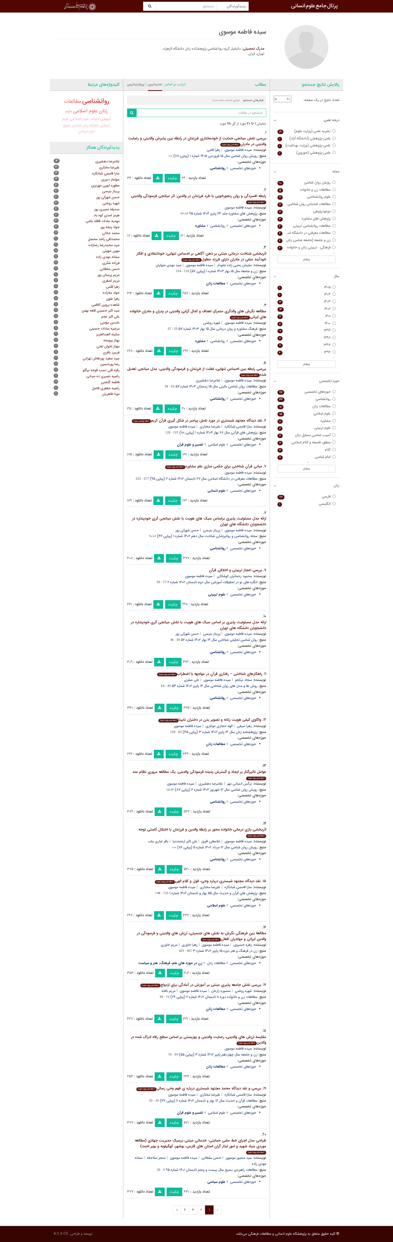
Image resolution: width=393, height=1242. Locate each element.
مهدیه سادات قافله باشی (103, 221)
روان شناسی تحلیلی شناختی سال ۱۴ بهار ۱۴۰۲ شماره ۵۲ (219, 640)
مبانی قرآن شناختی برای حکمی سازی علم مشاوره (213, 466)
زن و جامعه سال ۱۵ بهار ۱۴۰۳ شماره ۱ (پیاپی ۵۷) (223, 271)
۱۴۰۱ (306, 316)
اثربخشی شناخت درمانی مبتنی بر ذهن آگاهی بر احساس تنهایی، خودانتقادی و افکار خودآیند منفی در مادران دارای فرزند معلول (201, 256)
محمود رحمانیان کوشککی (234, 576)
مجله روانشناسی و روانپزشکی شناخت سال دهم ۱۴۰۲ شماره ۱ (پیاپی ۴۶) (207, 536)
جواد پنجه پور (110, 227)
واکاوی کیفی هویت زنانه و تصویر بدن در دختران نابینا (209, 720)
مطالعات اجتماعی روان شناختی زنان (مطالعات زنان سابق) (306, 204)
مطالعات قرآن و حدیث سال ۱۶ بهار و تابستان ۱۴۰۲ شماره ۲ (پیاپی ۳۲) (208, 1100)
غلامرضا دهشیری (208, 380)
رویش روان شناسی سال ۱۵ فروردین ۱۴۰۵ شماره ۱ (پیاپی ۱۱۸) (215, 156)
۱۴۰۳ (306, 301)
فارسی (306, 496)
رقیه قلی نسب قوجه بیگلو (101, 370)
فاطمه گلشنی (110, 382)
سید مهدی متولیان (168, 265)
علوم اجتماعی (79, 119)
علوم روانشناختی (306, 197)
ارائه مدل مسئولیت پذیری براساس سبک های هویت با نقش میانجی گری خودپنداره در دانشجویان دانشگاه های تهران (199, 521)
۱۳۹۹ (306, 330)
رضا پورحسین (110, 364)
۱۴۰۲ (306, 309)
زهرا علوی (113, 298)
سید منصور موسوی (239, 1158)
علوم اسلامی (216, 444)
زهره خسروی (242, 945)
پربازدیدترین (135, 84)
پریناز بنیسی (211, 530)
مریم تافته (168, 991)
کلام (306, 450)
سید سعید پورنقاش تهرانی (101, 358)
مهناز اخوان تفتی (108, 346)
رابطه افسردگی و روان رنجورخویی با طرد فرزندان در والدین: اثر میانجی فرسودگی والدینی (198, 198)
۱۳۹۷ (306, 345)
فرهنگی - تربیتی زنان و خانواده (306, 247)
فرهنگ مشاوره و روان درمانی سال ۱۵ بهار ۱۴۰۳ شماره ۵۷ (217, 329)
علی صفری (191, 680)
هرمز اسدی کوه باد (107, 215)
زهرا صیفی (244, 726)
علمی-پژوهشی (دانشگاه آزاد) (306, 138)
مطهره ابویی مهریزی (105, 185)
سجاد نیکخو (243, 680)
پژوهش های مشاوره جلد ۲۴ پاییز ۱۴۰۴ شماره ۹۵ (223, 213)
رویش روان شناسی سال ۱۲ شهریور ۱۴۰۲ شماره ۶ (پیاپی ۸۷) (216, 789)
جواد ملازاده (111, 292)
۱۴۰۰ (306, 323)
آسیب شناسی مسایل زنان (306, 435)
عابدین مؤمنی (110, 322)
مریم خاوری (169, 945)
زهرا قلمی (213, 150)
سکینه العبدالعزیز (108, 334)
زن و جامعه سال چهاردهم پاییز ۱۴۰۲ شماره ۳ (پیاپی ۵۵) (218, 1054)
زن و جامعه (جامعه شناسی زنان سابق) (306, 240)
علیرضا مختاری (210, 426)
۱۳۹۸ (306, 338)
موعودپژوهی (306, 211)
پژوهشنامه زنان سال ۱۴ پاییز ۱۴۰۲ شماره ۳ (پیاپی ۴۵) (220, 732)
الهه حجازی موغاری (219, 726)
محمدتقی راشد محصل (104, 239)
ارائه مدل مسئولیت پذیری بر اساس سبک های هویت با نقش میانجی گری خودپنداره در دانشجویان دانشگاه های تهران (198, 625)
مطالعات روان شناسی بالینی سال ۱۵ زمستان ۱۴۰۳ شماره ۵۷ (216, 386)
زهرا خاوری (190, 945)
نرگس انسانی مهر (239, 783)
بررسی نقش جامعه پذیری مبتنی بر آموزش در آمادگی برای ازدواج (200, 985)
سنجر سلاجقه (156, 1158)
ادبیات (95, 119)
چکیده (172, 178)
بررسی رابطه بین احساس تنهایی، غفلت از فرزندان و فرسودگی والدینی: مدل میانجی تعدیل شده (196, 372)
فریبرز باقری (111, 352)
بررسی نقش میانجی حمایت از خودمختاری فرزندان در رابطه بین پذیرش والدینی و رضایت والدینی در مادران (197, 141)
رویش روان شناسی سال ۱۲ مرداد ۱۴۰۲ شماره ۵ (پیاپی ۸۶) (217, 847)
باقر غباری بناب (158, 841)
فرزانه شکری (111, 263)
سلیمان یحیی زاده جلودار (234, 265)
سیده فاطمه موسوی (238, 150)
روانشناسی (217, 226)
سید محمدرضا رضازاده (104, 245)
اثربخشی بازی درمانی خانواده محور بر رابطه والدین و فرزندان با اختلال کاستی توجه (202, 832)
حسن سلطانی (211, 1158)
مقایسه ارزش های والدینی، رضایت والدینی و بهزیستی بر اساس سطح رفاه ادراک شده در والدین (198, 1040)
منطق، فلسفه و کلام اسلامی (306, 442)
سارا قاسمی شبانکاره (238, 426)
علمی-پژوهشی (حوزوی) (306, 153)
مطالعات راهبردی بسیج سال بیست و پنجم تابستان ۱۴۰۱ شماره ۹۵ (211, 1170)
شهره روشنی (211, 323)
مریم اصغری (111, 280)
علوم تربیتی (306, 428)
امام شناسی (306, 457)
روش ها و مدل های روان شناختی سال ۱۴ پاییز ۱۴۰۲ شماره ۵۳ (214, 686)
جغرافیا (94, 125)
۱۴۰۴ (306, 294)
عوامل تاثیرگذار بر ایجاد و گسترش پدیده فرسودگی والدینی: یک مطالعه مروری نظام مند (199, 774)
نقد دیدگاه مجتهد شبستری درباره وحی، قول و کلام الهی (207, 881)
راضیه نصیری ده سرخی (103, 376)
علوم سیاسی (86, 131)
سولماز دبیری (110, 179)
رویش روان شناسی (306, 182)
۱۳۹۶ (306, 352)
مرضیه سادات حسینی (104, 328)
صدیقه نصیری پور (107, 209)
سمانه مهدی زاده (108, 257)
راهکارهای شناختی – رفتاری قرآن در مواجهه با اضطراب (209, 674)
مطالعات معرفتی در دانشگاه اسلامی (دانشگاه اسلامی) (306, 233)
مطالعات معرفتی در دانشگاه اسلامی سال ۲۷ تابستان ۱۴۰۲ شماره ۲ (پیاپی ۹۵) (203, 478)
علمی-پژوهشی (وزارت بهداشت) (306, 145)
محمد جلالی (111, 233)
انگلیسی (306, 504)
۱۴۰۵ (306, 287)
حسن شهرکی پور (187, 530)
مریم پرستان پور (108, 275)
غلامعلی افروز (211, 841)
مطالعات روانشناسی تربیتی (306, 226)
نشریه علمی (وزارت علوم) (306, 131)
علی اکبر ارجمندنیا (185, 841)
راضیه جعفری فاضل (106, 388)
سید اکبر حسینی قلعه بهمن (101, 310)
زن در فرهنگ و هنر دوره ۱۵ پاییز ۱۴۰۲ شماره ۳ (225, 951)
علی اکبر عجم (110, 316)
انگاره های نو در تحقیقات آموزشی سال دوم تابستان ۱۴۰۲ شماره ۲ (212, 582)
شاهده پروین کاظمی (105, 304)
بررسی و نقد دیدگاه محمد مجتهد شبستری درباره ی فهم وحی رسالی (198, 1088)
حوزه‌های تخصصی (243, 168)
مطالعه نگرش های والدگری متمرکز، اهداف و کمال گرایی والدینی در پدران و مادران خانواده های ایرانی (198, 314)
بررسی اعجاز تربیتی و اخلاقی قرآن (235, 570)
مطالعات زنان (216, 963)
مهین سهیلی (111, 251)
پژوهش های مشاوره (306, 219)
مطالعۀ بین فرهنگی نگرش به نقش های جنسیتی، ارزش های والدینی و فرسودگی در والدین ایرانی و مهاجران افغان (201, 936)
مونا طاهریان (111, 394)
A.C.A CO (61, 1233)
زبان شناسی (80, 125)
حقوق (67, 125)
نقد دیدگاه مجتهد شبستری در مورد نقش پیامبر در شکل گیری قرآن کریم (197, 421)
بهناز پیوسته (111, 340)
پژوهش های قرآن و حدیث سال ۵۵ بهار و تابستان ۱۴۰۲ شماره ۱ (213, 893)
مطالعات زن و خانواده (306, 190)
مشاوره (306, 421)
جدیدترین (155, 84)
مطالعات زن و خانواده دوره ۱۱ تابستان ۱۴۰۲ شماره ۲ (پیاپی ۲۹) (213, 997)
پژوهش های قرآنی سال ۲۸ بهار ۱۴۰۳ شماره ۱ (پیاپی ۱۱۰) (218, 432)
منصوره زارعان (221, 991)
